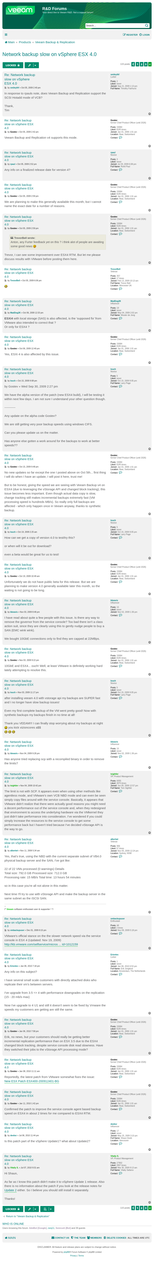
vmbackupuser (117, 919)
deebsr (113, 1124)
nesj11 (51, 1228)
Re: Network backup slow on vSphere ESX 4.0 (19, 79)
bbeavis (114, 600)
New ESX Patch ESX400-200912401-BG (31, 1081)
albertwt (114, 839)
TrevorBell (115, 269)
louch (113, 369)
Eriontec (114, 955)
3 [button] (146, 64)
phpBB (67, 1252)
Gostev (113, 120)
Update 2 (10, 1190)
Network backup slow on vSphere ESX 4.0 (49, 54)
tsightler (114, 774)
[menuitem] (144, 34)
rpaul (112, 152)
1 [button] (137, 64)
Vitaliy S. (114, 1156)
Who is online (13, 1223)
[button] (133, 64)
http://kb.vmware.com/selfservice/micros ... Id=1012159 (41, 944)
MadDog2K (115, 301)
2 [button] (141, 64)
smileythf (114, 74)
